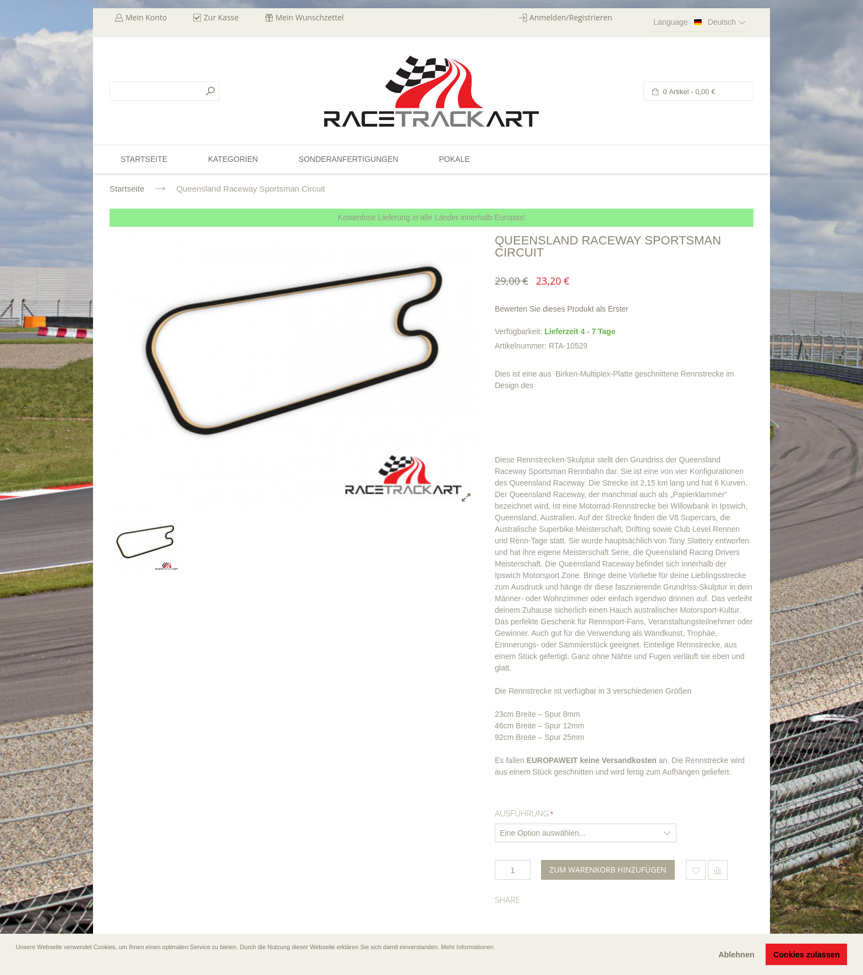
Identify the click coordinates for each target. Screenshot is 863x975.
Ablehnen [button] (736, 954)
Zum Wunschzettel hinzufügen (696, 870)
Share (507, 900)
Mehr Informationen (467, 947)
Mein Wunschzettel (310, 17)
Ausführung (522, 813)
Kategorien (233, 159)
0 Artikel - (688, 92)
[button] (17, 962)
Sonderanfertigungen (348, 159)
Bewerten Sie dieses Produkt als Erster (562, 308)
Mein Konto (146, 17)
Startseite (127, 188)
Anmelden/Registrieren (571, 17)
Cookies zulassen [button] (806, 954)
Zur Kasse (221, 17)
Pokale (454, 159)
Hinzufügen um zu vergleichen (718, 870)
